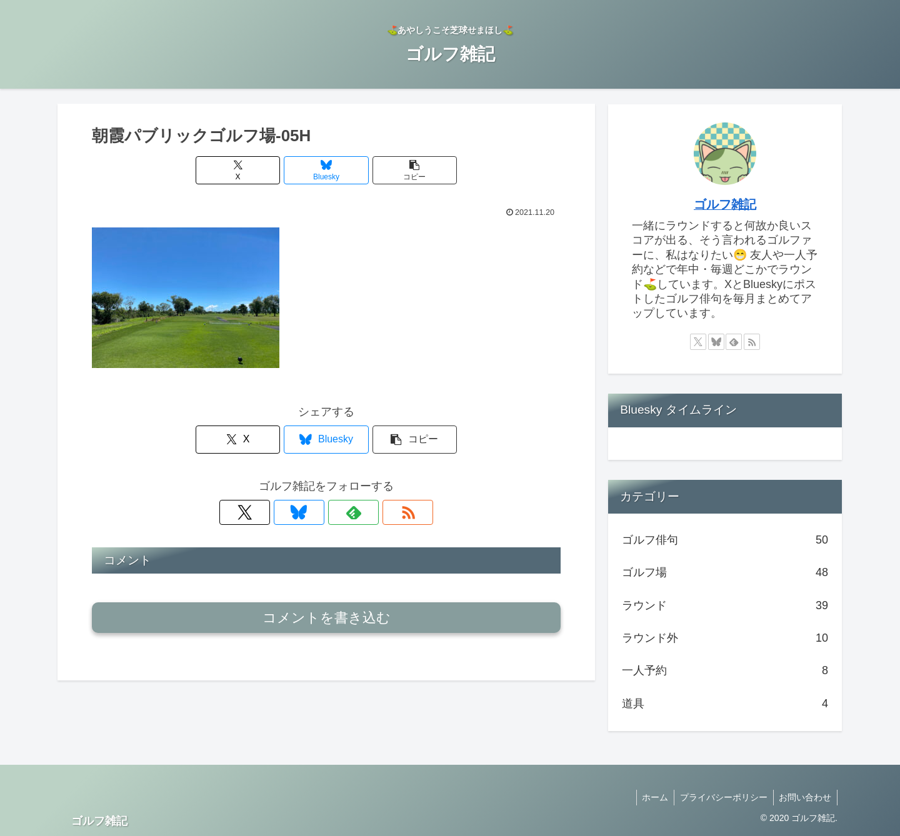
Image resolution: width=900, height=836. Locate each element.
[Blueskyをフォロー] (311, 512)
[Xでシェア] (247, 170)
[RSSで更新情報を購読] (369, 512)
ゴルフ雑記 (725, 204)
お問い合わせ (804, 797)
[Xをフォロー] (283, 512)
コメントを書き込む (326, 617)
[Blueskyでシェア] (326, 170)
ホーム (651, 797)
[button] (405, 170)
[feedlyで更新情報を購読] (340, 512)
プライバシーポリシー (721, 797)
